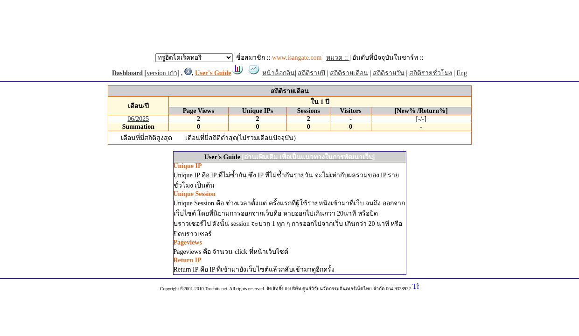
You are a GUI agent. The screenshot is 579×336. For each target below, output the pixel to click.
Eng (462, 73)
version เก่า (161, 73)
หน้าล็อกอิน (278, 73)
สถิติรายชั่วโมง (430, 73)
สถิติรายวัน (389, 73)
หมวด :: (337, 57)
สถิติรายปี (311, 73)
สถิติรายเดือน (349, 73)
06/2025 (138, 118)
